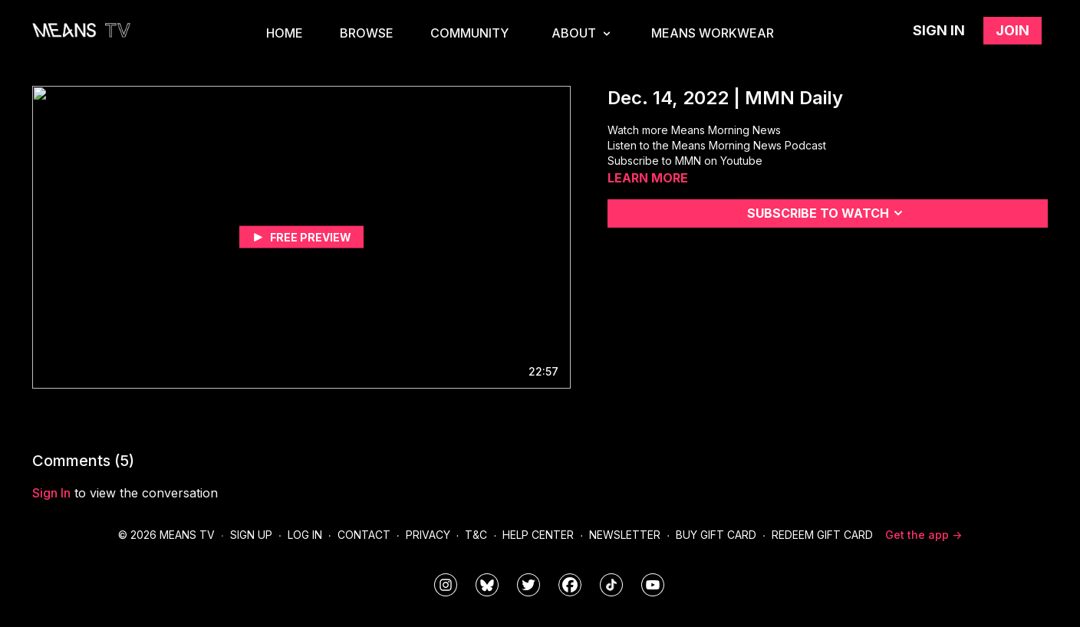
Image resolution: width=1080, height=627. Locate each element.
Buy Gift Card (716, 534)
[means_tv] (445, 584)
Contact (364, 534)
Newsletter (624, 534)
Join (1012, 30)
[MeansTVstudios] (487, 584)
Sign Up (251, 534)
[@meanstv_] (611, 584)
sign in (51, 493)
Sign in (939, 30)
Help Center (538, 534)
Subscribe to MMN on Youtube (685, 160)
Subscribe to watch (827, 213)
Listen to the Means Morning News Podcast (717, 145)
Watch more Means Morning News (694, 129)
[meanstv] (569, 584)
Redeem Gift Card (822, 534)
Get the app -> (923, 534)
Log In (305, 534)
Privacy (428, 534)
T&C (476, 534)
